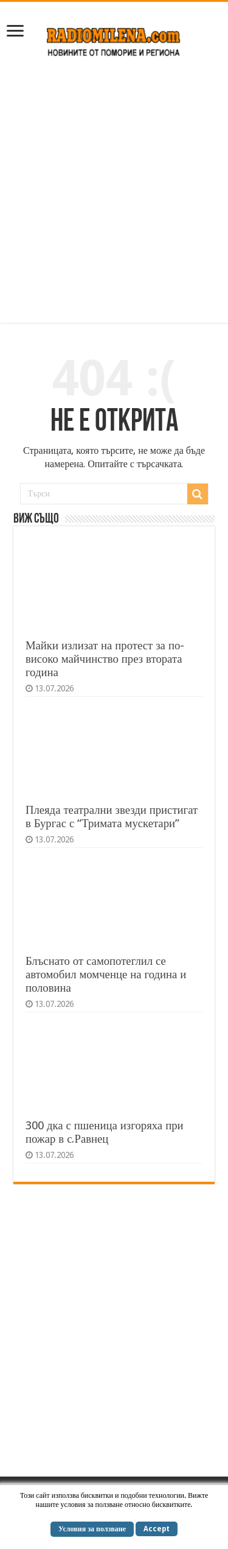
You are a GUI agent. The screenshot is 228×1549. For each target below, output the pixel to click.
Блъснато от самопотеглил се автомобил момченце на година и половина (106, 974)
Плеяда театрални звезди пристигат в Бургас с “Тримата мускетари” (112, 816)
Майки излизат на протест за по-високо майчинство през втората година (105, 659)
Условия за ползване (92, 1529)
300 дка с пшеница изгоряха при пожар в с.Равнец (105, 1132)
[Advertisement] (114, 196)
